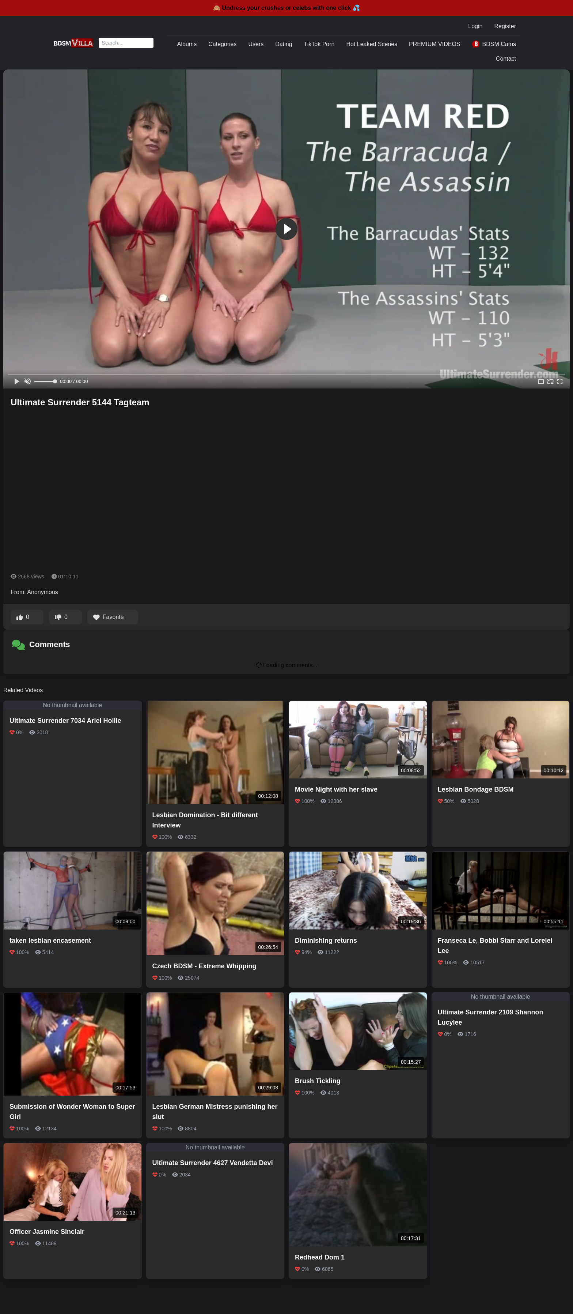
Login (475, 26)
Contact (506, 59)
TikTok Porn (319, 44)
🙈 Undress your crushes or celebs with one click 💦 (286, 8)
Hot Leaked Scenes (371, 44)
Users (256, 44)
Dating (283, 44)
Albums (187, 44)
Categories (222, 44)
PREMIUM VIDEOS (434, 44)
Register (505, 26)
